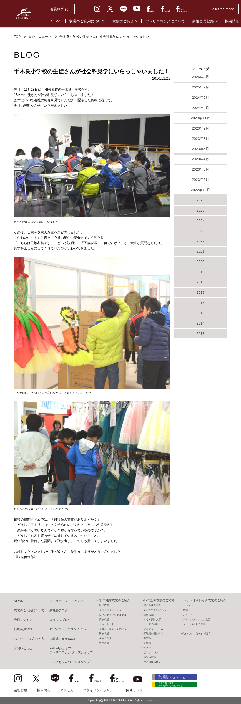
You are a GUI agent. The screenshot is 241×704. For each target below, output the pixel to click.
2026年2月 (200, 77)
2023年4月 (200, 159)
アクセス (66, 690)
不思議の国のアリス (155, 633)
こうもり (188, 614)
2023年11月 (200, 118)
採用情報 (43, 690)
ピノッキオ (150, 647)
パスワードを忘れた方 (29, 638)
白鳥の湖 (149, 614)
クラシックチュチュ (110, 610)
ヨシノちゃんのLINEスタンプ (69, 662)
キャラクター (106, 638)
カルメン (188, 605)
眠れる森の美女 (152, 605)
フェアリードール (154, 628)
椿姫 (185, 610)
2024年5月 (200, 97)
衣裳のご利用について (87, 21)
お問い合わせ (23, 648)
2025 (201, 210)
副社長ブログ (58, 610)
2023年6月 (200, 149)
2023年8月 (200, 138)
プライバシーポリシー (99, 690)
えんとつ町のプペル (155, 610)
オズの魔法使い (152, 661)
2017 (201, 292)
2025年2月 (200, 87)
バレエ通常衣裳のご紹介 (113, 600)
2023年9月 (200, 128)
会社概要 (20, 690)
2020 (201, 262)
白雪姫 (147, 638)
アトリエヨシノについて (165, 21)
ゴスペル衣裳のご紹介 (195, 633)
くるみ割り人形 (152, 619)
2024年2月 (200, 108)
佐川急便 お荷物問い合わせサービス (177, 677)
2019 (201, 272)
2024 (201, 221)
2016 (201, 303)
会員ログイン (60, 9)
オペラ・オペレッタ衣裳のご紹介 (203, 600)
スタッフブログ (60, 619)
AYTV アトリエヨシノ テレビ (69, 629)
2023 (201, 231)
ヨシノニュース (40, 37)
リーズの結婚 (151, 624)
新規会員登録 (203, 21)
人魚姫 (147, 643)
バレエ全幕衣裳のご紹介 (158, 600)
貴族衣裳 (104, 619)
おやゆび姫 (150, 657)
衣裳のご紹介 (123, 21)
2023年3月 (200, 169)
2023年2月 (200, 180)
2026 (201, 200)
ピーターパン (151, 652)
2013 (201, 333)
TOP (17, 37)
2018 (201, 282)
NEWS (56, 21)
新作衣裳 (104, 605)
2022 (201, 241)
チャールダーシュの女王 (196, 619)
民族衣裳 (104, 633)
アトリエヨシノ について (66, 600)
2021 (201, 251)
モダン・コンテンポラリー (114, 628)
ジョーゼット (106, 624)
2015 (201, 313)
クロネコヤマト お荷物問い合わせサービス (177, 687)
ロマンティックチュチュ (113, 614)
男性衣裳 (104, 643)
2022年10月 (200, 190)
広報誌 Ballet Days (62, 638)
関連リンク (134, 690)
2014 (201, 323)
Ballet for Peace (222, 9)
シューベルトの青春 (194, 624)
